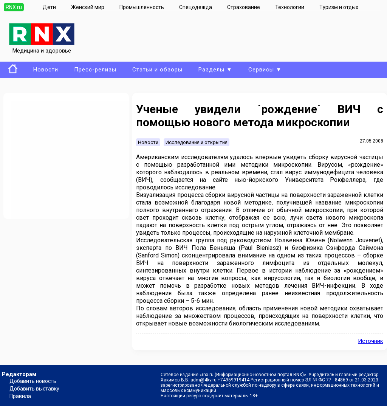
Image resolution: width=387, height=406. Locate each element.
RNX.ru (14, 7)
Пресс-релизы (95, 69)
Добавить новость (32, 381)
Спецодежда (195, 7)
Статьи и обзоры (157, 69)
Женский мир (87, 7)
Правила (20, 396)
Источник (370, 341)
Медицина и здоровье (41, 47)
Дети (49, 7)
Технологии (289, 7)
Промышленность (141, 7)
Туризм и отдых (338, 7)
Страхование (243, 7)
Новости (45, 69)
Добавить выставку (34, 389)
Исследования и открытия (197, 142)
